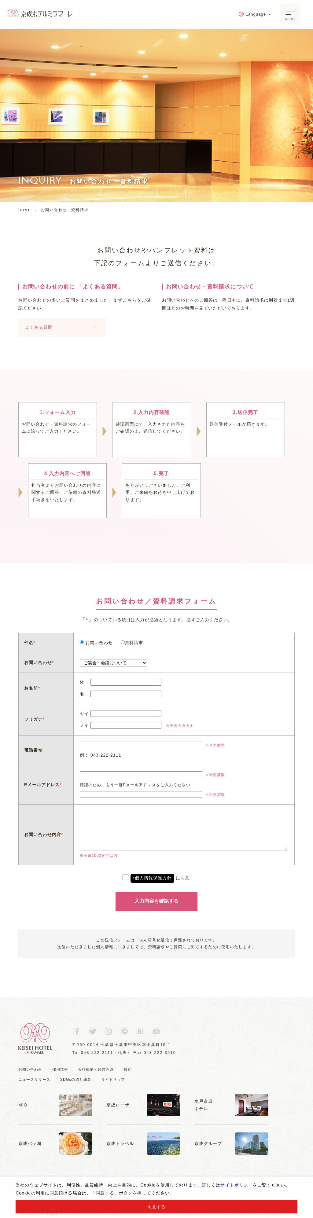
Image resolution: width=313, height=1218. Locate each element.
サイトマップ (119, 1079)
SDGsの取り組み (79, 1079)
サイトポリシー (236, 1185)
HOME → (28, 210)
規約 (134, 1069)
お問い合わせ (31, 1069)
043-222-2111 (97, 1052)
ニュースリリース (35, 1079)
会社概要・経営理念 (100, 1069)
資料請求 (132, 642)
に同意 (156, 878)
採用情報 (62, 1069)
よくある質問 (61, 328)
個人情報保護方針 (153, 878)
